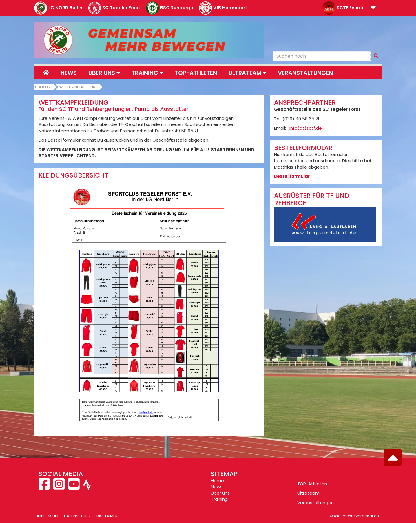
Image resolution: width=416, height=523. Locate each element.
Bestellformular (292, 176)
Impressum (47, 516)
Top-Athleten (196, 73)
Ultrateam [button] (247, 73)
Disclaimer (107, 516)
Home (217, 480)
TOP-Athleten (312, 484)
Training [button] (147, 73)
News (69, 73)
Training (219, 499)
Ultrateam (308, 493)
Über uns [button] (104, 73)
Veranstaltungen (305, 73)
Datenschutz (77, 516)
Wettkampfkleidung (78, 87)
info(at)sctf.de (305, 128)
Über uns (44, 87)
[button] (373, 8)
